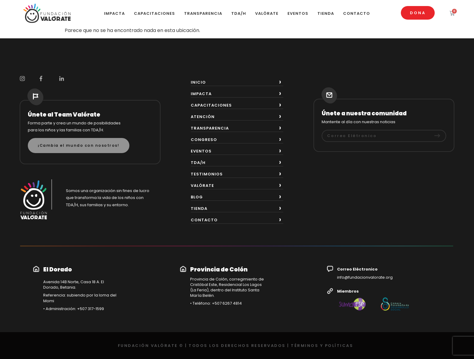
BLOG (197, 197)
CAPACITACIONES (154, 13)
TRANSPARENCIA (203, 13)
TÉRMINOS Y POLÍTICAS (322, 345)
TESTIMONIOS (207, 174)
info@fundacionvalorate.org (365, 277)
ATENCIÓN (203, 117)
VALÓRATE (266, 13)
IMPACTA (114, 13)
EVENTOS (297, 13)
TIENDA (325, 13)
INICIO (198, 82)
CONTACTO (356, 13)
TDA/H (238, 13)
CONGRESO (204, 140)
